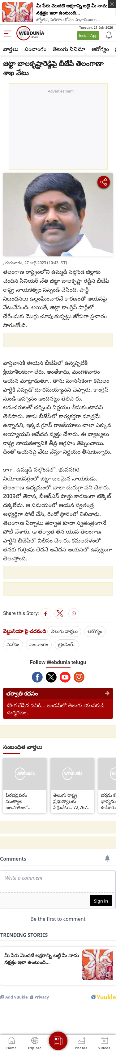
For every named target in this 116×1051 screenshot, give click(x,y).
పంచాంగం (35, 48)
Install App (88, 35)
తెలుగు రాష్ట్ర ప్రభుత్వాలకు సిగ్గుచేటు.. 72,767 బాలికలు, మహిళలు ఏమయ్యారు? (71, 801)
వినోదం (12, 644)
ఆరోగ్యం (100, 48)
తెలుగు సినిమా (69, 48)
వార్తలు (10, 48)
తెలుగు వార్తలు (64, 631)
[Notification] (108, 34)
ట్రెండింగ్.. (66, 644)
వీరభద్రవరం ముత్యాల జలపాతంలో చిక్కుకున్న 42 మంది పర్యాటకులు (24, 801)
